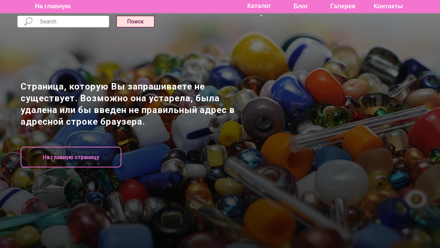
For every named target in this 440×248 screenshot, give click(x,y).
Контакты (388, 6)
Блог (301, 6)
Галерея (342, 6)
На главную (53, 6)
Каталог (259, 5)
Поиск (135, 21)
